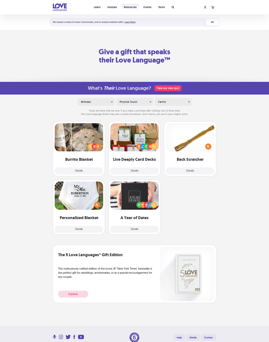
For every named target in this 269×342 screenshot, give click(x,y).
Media (193, 337)
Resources (130, 7)
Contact (208, 337)
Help (179, 337)
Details (79, 171)
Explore (73, 294)
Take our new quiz (168, 88)
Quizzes (112, 7)
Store (161, 7)
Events (147, 7)
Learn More (130, 22)
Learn (97, 7)
